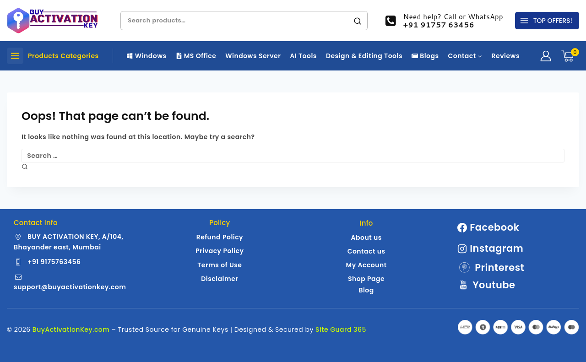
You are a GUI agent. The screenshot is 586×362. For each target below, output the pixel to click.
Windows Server (253, 55)
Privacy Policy (219, 250)
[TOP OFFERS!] (547, 20)
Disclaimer (219, 278)
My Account (366, 265)
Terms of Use (219, 265)
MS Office (196, 55)
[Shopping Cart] (570, 56)
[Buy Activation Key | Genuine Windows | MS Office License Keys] (52, 20)
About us (366, 237)
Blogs (425, 55)
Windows (147, 55)
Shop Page (366, 278)
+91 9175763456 (54, 261)
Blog (366, 290)
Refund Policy (219, 237)
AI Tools (303, 55)
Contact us (366, 251)
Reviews (506, 55)
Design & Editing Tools (364, 55)
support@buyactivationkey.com (70, 287)
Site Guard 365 (340, 329)
